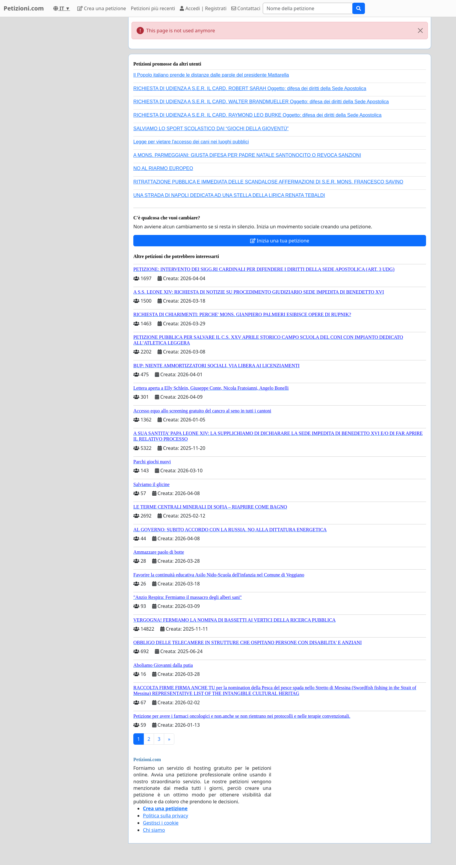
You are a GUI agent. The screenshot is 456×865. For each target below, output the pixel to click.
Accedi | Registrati (203, 8)
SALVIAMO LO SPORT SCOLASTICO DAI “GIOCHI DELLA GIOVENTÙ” (211, 128)
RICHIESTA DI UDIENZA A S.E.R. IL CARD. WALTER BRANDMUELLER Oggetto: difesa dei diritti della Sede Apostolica (261, 101)
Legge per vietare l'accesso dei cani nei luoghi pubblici (191, 141)
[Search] (308, 8)
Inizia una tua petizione (279, 240)
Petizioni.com (24, 8)
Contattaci (245, 8)
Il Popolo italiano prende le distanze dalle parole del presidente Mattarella (211, 75)
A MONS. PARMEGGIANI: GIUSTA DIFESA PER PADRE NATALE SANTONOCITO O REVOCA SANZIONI (247, 155)
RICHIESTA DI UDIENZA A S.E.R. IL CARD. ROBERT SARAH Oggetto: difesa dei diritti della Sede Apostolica (249, 88)
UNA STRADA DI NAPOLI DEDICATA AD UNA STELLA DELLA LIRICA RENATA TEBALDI (229, 195)
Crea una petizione (101, 8)
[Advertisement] (70, 107)
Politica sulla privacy (165, 815)
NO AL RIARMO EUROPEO (163, 168)
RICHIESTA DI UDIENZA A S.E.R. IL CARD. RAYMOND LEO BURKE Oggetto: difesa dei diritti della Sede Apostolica (257, 115)
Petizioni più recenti (153, 8)
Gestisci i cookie (161, 823)
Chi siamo (154, 830)
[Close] (420, 30)
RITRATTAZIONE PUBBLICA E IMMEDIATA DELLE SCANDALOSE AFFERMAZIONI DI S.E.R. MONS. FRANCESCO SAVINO (268, 181)
